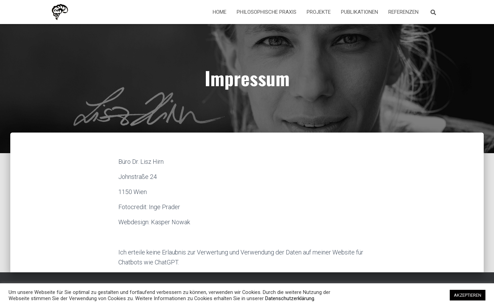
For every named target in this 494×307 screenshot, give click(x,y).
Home (219, 12)
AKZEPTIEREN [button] (467, 295)
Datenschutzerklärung (289, 298)
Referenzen (403, 12)
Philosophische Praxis (266, 12)
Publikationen (359, 12)
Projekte (319, 12)
